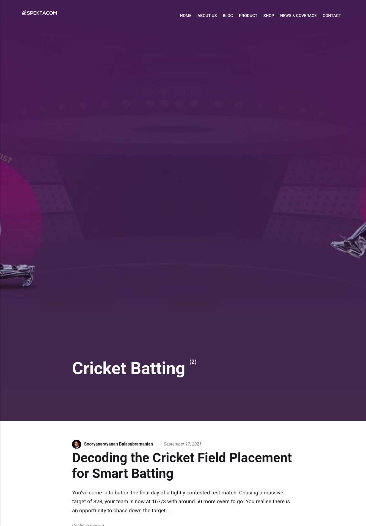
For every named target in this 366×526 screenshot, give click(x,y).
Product (248, 15)
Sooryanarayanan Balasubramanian (118, 444)
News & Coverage (298, 15)
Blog (228, 15)
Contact (332, 15)
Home (185, 15)
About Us (207, 15)
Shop (268, 15)
